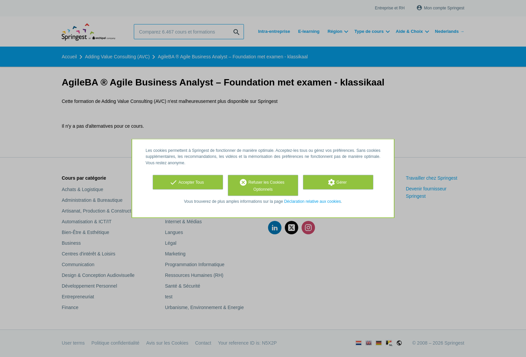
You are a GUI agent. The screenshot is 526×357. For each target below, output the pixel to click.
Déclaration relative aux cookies (312, 201)
